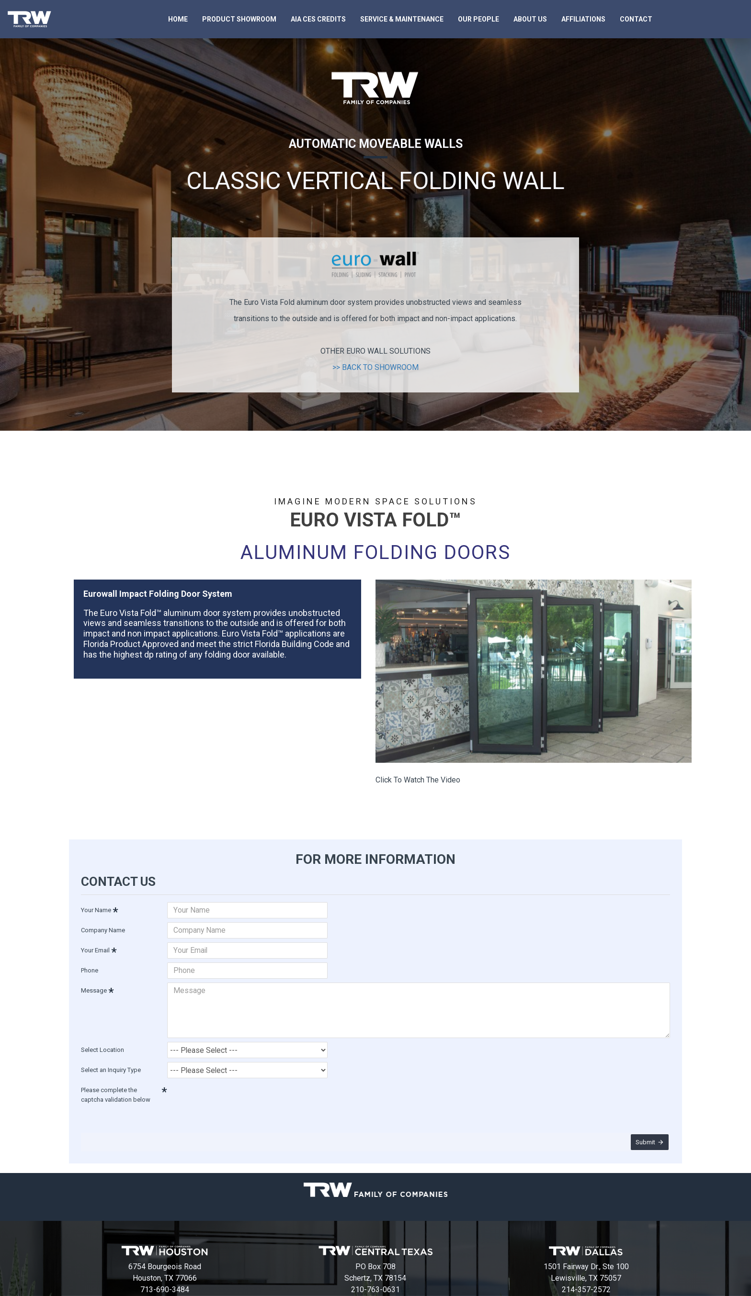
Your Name (96, 908)
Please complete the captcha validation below (115, 1088)
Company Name (103, 928)
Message (94, 989)
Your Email (95, 948)
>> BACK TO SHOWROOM (375, 367)
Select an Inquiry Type (111, 1063)
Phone (89, 968)
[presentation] (234, 1092)
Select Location (102, 1043)
